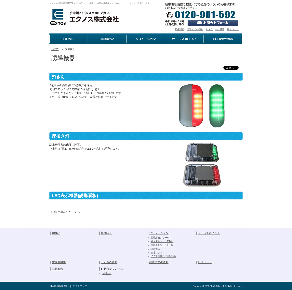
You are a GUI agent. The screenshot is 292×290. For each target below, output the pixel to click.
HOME (55, 49)
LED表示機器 (57, 211)
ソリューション (158, 233)
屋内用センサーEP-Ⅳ (162, 245)
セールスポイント (209, 233)
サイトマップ (80, 286)
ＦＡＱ (209, 29)
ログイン (287, 3)
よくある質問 (109, 262)
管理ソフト (156, 252)
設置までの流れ (195, 29)
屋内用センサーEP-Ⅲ (162, 241)
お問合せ (107, 273)
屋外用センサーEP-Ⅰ (162, 237)
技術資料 (179, 29)
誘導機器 (155, 248)
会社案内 (57, 269)
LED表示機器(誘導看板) (163, 256)
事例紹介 (106, 233)
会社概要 (219, 29)
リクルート (233, 29)
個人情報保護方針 (58, 286)
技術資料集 (59, 262)
